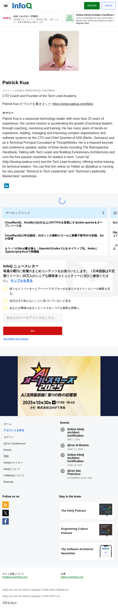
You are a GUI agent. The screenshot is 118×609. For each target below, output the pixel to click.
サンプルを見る (21, 280)
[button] (32, 331)
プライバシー (9, 602)
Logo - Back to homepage (22, 5)
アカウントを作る (14, 430)
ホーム (7, 423)
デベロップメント (18, 213)
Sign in (108, 5)
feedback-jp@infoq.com (15, 577)
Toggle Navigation (5, 5)
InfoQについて (12, 469)
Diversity (9, 481)
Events (8, 449)
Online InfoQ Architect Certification (75, 432)
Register (91, 5)
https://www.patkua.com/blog (72, 104)
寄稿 (6, 456)
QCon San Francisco (74, 472)
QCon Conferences (15, 443)
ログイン (9, 437)
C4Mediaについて (14, 475)
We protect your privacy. (16, 338)
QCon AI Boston (78, 445)
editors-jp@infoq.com (72, 577)
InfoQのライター (13, 462)
